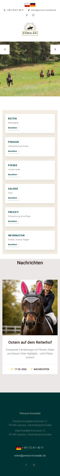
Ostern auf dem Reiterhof (30, 342)
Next (55, 49)
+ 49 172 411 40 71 (30, 447)
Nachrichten (39, 369)
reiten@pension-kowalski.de (43, 10)
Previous (5, 49)
